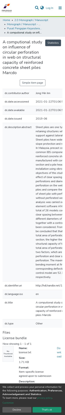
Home (6, 20)
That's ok (47, 409)
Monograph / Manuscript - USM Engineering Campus (24, 24)
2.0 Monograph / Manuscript (31, 20)
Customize (8, 402)
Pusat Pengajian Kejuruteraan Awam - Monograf (24, 28)
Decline (17, 409)
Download (59, 352)
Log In (50, 8)
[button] (42, 8)
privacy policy (44, 398)
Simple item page (32, 83)
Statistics (53, 43)
